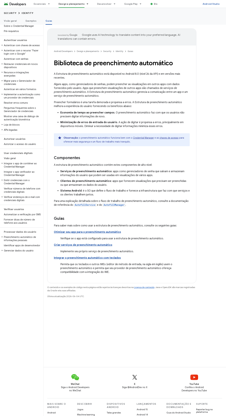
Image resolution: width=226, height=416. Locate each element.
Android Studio (211, 3)
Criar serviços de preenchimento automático (83, 245)
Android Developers (63, 51)
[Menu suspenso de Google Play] (142, 4)
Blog (156, 3)
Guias (130, 51)
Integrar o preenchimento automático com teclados (87, 257)
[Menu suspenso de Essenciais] (50, 4)
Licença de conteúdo (144, 287)
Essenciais (40, 3)
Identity (27, 13)
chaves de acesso (169, 137)
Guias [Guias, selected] (48, 20)
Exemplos (31, 20)
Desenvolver (104, 3)
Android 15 (142, 409)
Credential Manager (143, 137)
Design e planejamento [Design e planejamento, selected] (72, 3)
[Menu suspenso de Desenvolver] (116, 4)
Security (10, 13)
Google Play (131, 3)
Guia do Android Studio (178, 412)
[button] (21, 45)
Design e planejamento (88, 51)
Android (51, 412)
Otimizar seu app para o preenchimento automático (87, 232)
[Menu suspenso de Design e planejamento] (89, 4)
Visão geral (10, 20)
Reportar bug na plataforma (204, 410)
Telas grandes (114, 412)
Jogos (80, 409)
